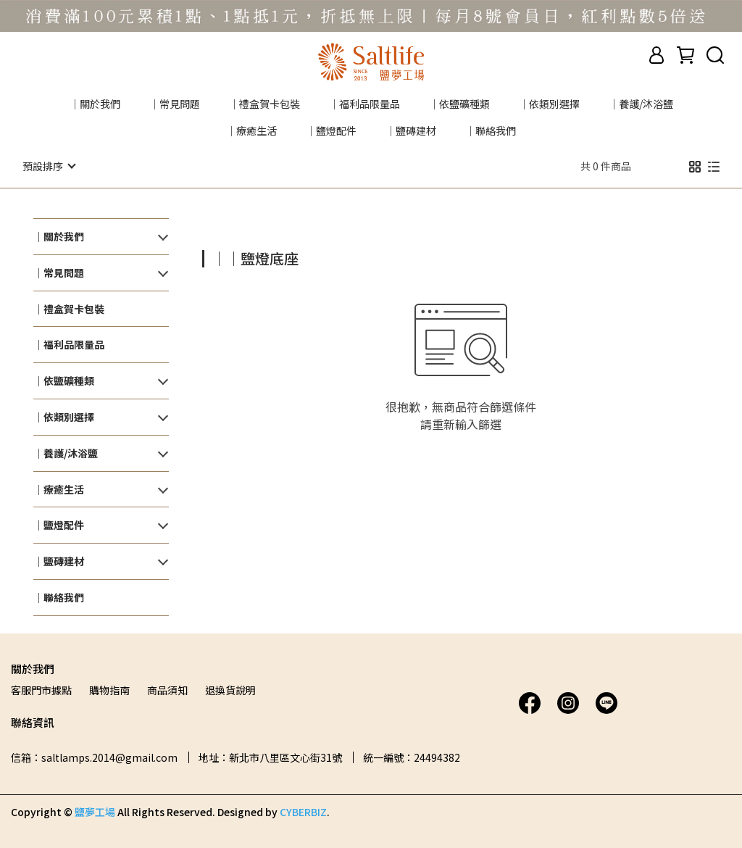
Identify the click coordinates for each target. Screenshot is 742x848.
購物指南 (109, 689)
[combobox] (228, 257)
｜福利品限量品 (364, 103)
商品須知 (167, 689)
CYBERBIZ (303, 811)
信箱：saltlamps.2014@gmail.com (94, 756)
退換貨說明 (230, 689)
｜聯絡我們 (490, 130)
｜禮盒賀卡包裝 (264, 103)
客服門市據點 (41, 689)
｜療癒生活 (251, 130)
